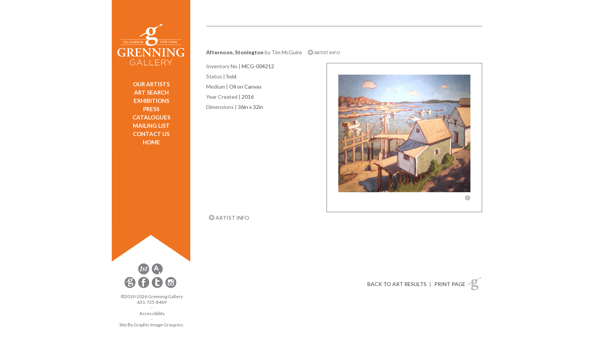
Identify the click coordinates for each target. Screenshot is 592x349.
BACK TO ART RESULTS (397, 284)
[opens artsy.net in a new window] (157, 273)
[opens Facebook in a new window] (144, 286)
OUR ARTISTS (151, 84)
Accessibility (152, 313)
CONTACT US (151, 133)
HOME (151, 142)
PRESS (151, 109)
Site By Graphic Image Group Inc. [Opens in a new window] (151, 325)
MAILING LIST (151, 125)
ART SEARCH (151, 92)
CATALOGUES (151, 117)
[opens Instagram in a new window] (171, 286)
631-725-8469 (151, 302)
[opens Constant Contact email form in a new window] (130, 286)
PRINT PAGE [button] (450, 284)
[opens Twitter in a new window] (158, 286)
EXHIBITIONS (151, 100)
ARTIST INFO (324, 52)
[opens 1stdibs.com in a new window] (143, 273)
